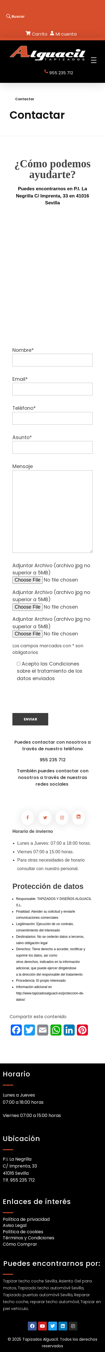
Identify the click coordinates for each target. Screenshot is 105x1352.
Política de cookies (23, 1232)
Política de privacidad (26, 1219)
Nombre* (52, 356)
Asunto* (52, 444)
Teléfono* (52, 414)
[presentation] (54, 702)
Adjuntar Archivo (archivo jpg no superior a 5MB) (52, 572)
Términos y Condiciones (28, 1238)
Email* (52, 385)
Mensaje (52, 508)
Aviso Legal (14, 1225)
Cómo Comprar (20, 1244)
